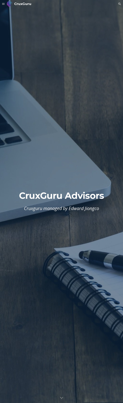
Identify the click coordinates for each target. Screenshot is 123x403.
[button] (3, 4)
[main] (61, 196)
